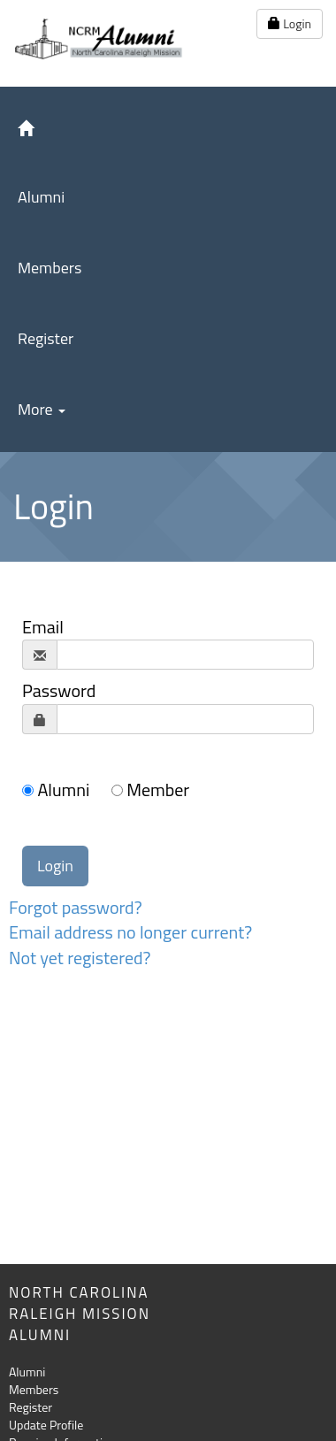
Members (49, 268)
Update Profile (46, 1424)
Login (289, 23)
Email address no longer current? (130, 932)
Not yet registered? (80, 957)
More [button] (41, 409)
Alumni (41, 197)
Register (45, 338)
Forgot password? (75, 907)
